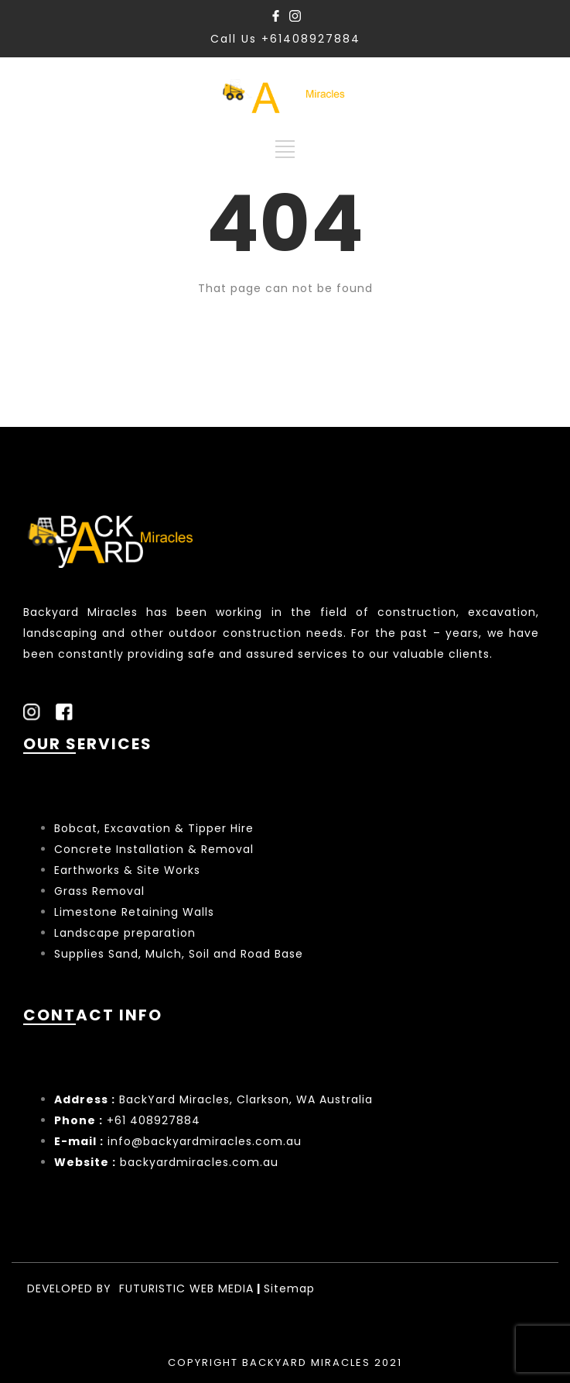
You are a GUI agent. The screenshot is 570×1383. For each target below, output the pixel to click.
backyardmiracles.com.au (199, 1162)
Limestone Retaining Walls (134, 912)
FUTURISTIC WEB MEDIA (186, 1288)
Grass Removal (101, 891)
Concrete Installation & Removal (154, 849)
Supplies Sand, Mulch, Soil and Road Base (178, 954)
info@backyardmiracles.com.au (205, 1141)
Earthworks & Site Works (127, 870)
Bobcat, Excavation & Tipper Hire (154, 828)
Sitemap (289, 1288)
